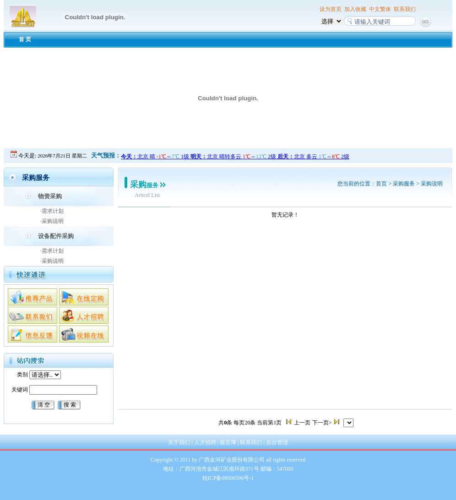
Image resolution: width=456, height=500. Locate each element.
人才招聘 (205, 442)
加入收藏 (355, 9)
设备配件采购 (56, 236)
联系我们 (405, 9)
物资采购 (50, 196)
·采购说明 (52, 221)
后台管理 (277, 442)
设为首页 (331, 9)
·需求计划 (52, 211)
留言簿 (228, 442)
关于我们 (179, 442)
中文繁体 (380, 9)
